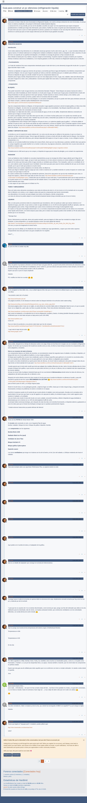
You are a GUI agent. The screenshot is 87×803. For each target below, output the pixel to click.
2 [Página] (45, 761)
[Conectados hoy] (31, 771)
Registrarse (7, 755)
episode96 (11, 683)
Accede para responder (78, 14)
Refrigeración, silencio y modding (23, 11)
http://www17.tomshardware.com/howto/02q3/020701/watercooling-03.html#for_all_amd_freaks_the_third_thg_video (41, 223)
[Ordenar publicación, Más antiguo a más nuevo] (67, 14)
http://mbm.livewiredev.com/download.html (20, 727)
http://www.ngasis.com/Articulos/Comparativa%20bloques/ (24, 102)
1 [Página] (42, 761)
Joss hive (10, 19)
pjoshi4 (6, 787)
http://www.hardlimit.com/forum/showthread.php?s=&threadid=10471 (54, 363)
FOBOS (10, 262)
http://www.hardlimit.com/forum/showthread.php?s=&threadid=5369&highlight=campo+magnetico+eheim (38, 148)
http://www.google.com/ (14, 331)
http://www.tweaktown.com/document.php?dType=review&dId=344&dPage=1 (30, 311)
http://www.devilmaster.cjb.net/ (16, 298)
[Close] (84, 740)
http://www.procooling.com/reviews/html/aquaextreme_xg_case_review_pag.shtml (31, 304)
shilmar (10, 244)
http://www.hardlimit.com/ (15, 318)
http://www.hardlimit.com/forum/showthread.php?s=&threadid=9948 (38, 127)
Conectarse (16, 755)
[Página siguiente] (48, 761)
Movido (10, 11)
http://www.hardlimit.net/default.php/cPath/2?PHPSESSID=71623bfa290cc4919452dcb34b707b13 (36, 326)
